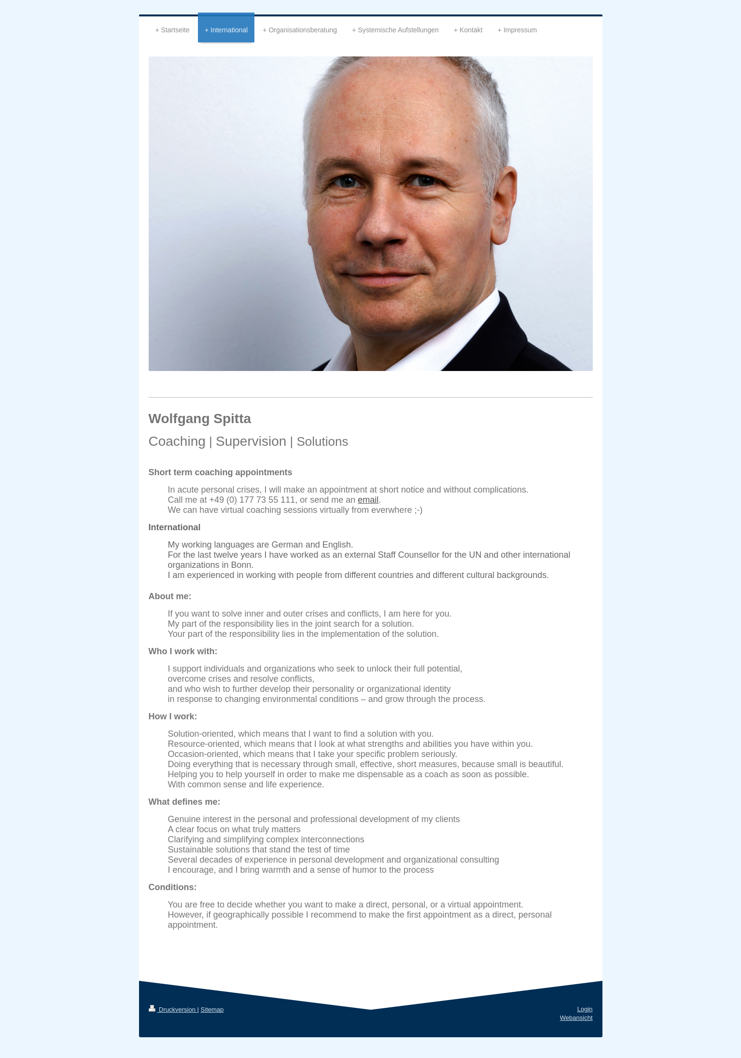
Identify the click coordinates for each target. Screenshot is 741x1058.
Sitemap (212, 1009)
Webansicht (576, 1017)
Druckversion (173, 1009)
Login (585, 1009)
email (368, 500)
